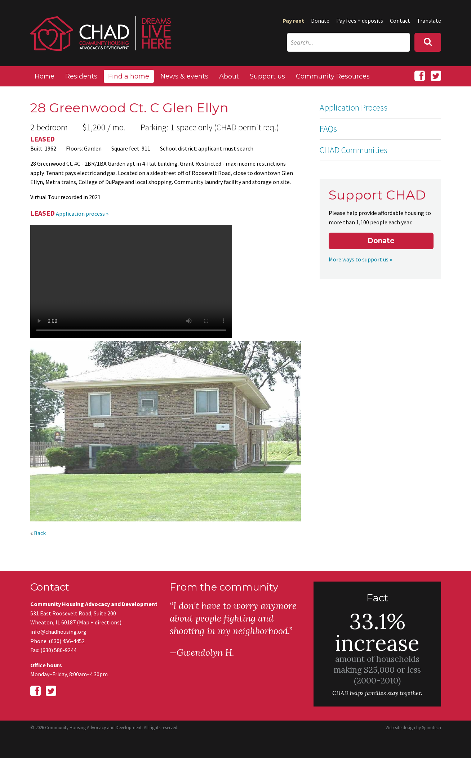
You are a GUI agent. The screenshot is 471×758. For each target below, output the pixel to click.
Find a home (128, 76)
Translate (429, 20)
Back (40, 533)
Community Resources (333, 76)
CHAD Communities (353, 150)
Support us (267, 76)
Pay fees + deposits (359, 20)
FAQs (328, 128)
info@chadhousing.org (58, 631)
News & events (184, 76)
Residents (81, 76)
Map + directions (99, 622)
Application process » (82, 213)
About (229, 76)
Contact (400, 20)
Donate (320, 20)
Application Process (353, 107)
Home (44, 76)
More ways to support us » (360, 259)
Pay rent (293, 20)
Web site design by (413, 728)
